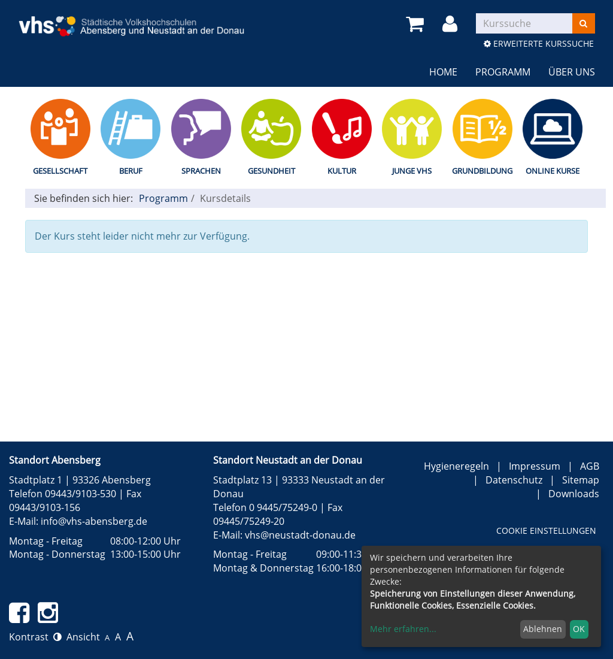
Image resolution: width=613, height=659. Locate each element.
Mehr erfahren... (403, 628)
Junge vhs (412, 170)
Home (443, 71)
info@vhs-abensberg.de (94, 521)
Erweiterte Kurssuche (539, 43)
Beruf (130, 170)
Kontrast (35, 636)
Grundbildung (482, 170)
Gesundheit (271, 170)
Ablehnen (542, 628)
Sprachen (201, 170)
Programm (502, 71)
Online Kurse (552, 170)
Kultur (341, 170)
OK (579, 628)
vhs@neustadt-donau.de (300, 535)
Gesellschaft (60, 170)
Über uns (571, 71)
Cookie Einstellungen (546, 530)
